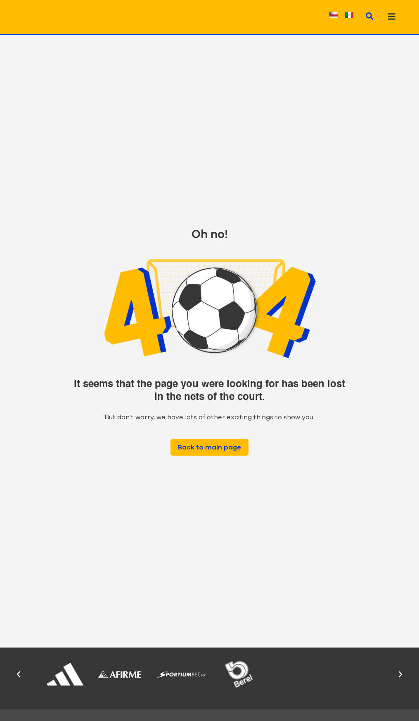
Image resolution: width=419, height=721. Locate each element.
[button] (18, 674)
